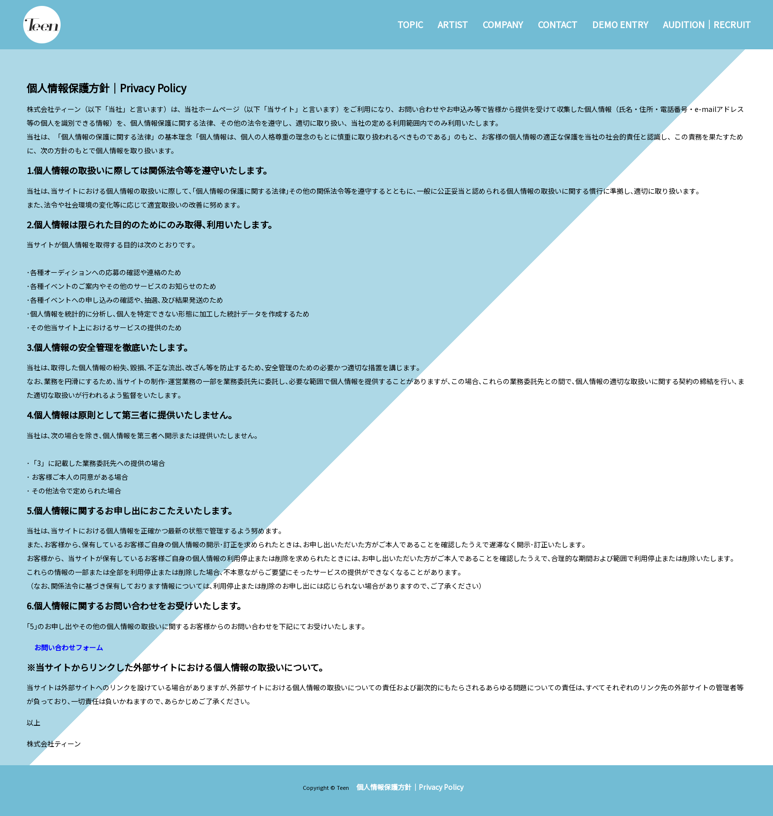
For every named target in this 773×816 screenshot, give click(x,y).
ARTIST (453, 24)
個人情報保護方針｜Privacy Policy (409, 787)
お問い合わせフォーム (68, 647)
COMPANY (503, 24)
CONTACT (557, 24)
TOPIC (410, 24)
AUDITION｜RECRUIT (707, 24)
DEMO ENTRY (620, 24)
